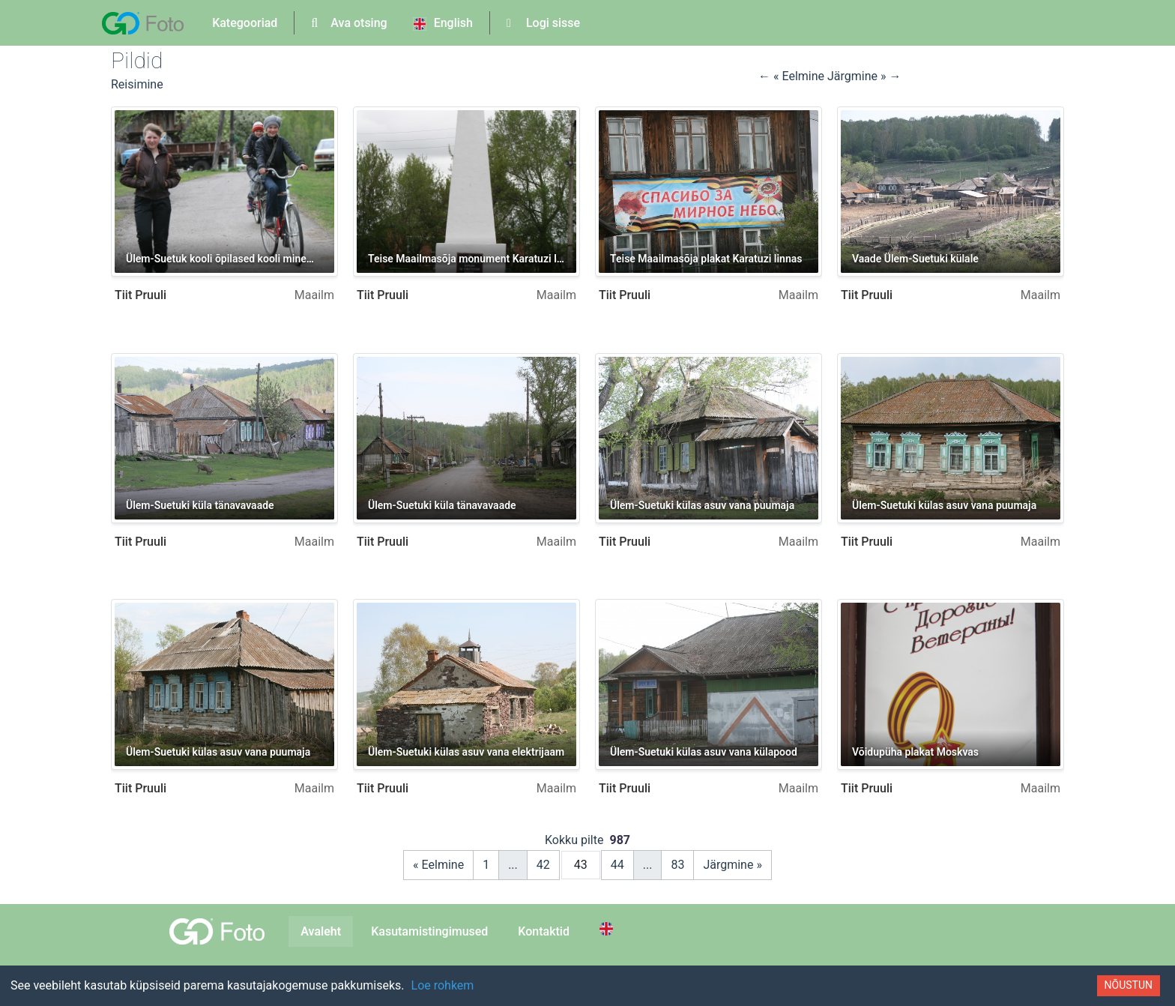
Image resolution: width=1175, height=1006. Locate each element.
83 (677, 865)
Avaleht (320, 931)
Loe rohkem (442, 985)
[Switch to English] (608, 929)
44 (617, 865)
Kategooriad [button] (244, 23)
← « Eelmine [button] (792, 76)
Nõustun (1129, 985)
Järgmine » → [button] (864, 76)
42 (543, 865)
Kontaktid (544, 931)
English (443, 23)
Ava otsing (349, 23)
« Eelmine (438, 865)
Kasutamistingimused (429, 931)
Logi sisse (543, 23)
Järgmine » (732, 865)
